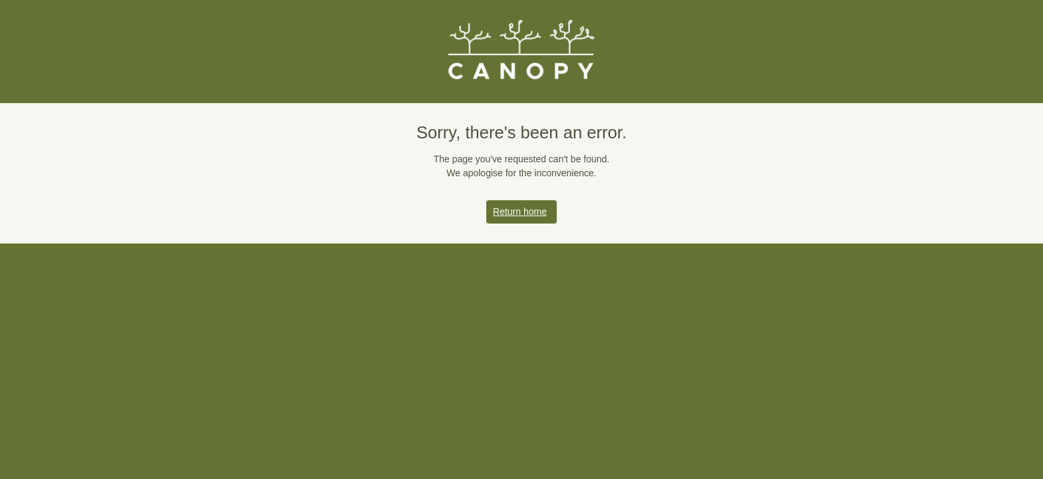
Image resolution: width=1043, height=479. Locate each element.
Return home (521, 211)
